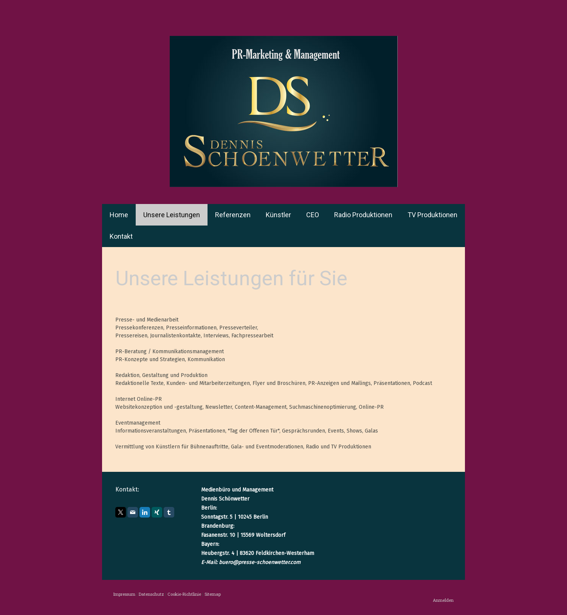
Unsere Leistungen (171, 215)
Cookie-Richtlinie (184, 594)
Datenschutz (151, 594)
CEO (312, 215)
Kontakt (121, 236)
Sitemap (212, 594)
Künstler (278, 215)
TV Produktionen (432, 215)
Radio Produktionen (363, 215)
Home (119, 215)
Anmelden (443, 600)
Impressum (124, 594)
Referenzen (233, 215)
